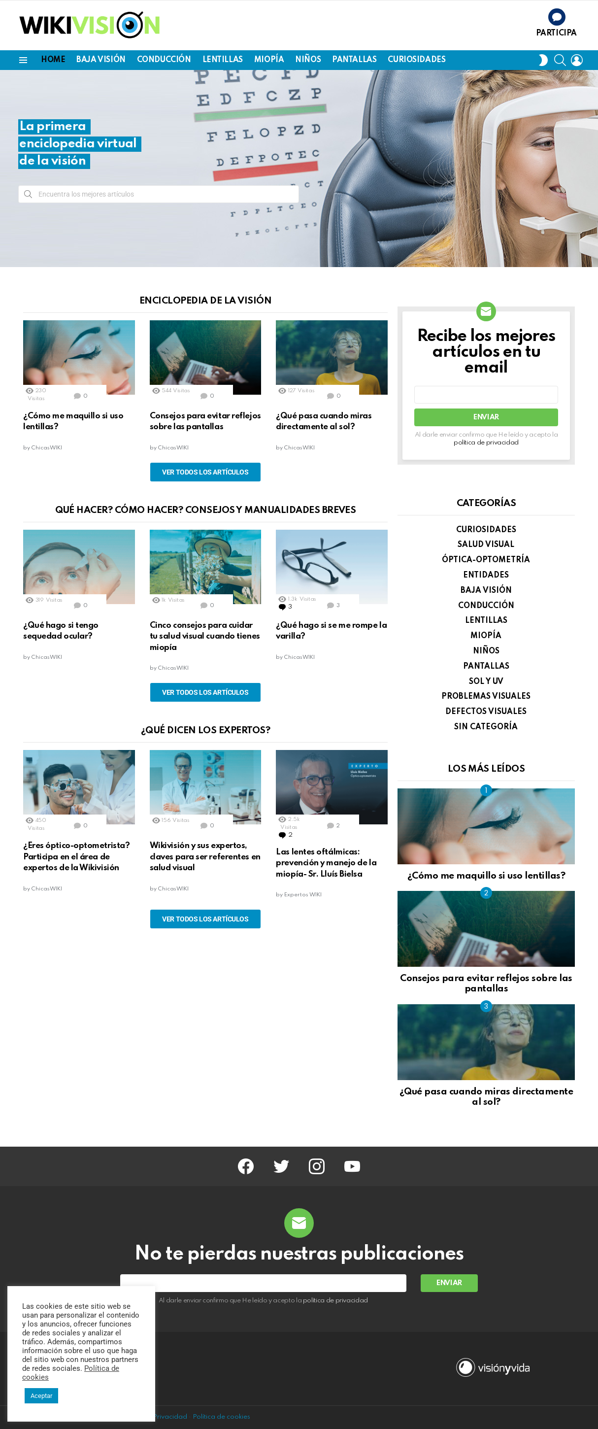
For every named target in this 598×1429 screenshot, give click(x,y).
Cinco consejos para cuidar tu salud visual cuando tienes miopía (205, 636)
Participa (556, 33)
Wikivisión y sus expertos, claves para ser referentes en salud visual (205, 857)
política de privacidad (486, 443)
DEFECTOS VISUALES (486, 712)
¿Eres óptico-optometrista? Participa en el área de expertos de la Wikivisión (76, 857)
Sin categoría (486, 727)
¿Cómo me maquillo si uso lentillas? (486, 876)
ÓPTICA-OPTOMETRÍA (486, 560)
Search (28, 196)
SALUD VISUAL (486, 545)
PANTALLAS (354, 60)
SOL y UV (486, 682)
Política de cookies (221, 1417)
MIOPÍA (269, 60)
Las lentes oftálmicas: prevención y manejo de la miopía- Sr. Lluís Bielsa (326, 863)
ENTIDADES (486, 575)
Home (53, 60)
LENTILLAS (222, 60)
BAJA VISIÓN (100, 60)
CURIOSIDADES (416, 60)
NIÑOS (308, 60)
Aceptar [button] (41, 1395)
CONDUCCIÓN (164, 60)
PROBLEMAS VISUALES (486, 697)
